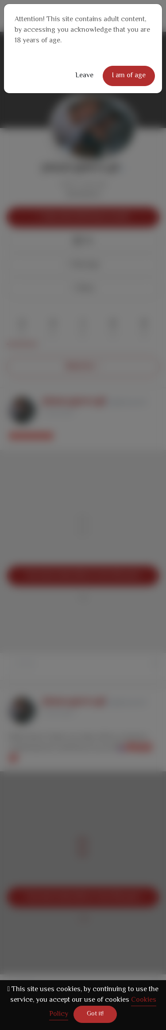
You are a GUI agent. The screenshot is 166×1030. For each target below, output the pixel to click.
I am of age (129, 75)
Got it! (95, 1014)
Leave (84, 75)
